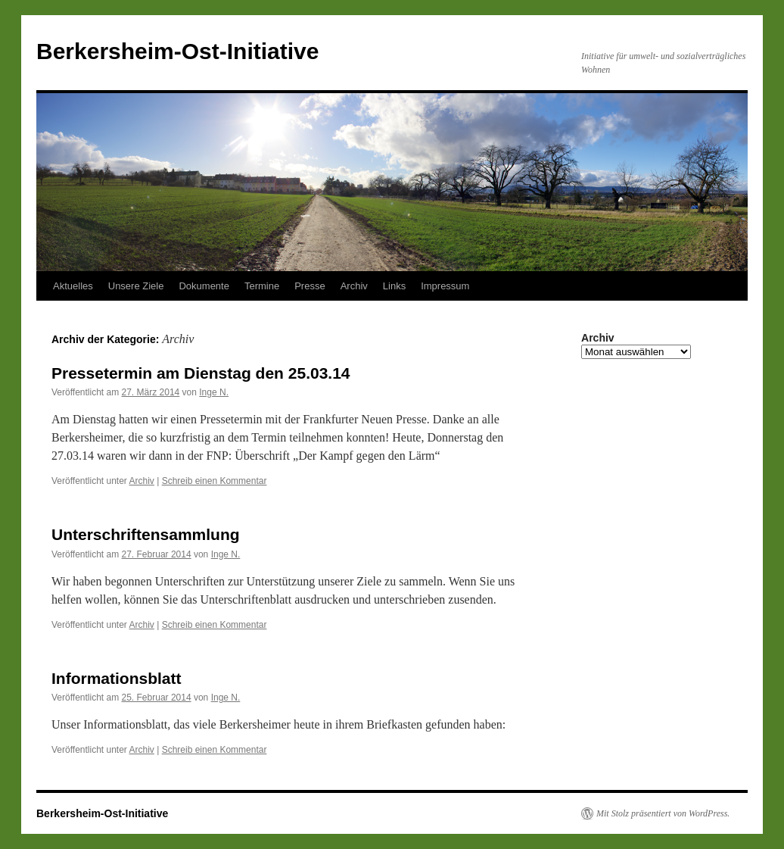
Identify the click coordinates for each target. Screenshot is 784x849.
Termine (261, 286)
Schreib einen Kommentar (214, 481)
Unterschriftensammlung (145, 534)
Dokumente (204, 286)
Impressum (445, 286)
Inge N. (214, 392)
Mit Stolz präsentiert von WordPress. (663, 813)
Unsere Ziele (136, 286)
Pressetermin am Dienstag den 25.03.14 (200, 373)
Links (394, 286)
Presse (309, 286)
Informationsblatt (116, 678)
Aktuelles (73, 286)
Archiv (354, 286)
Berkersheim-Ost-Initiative (177, 51)
